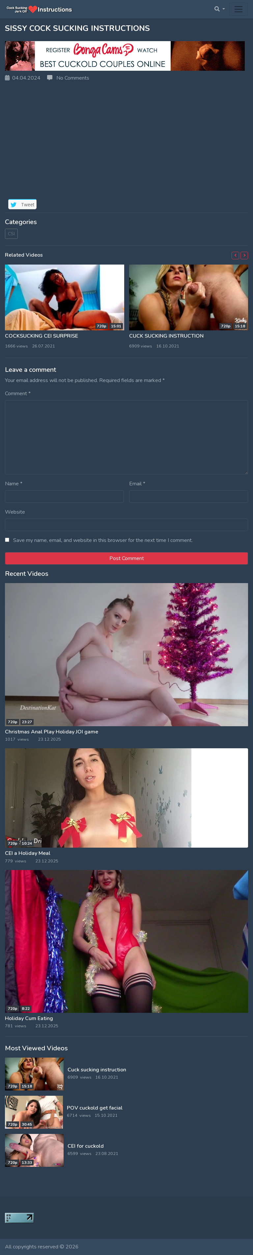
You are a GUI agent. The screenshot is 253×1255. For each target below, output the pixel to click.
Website (15, 512)
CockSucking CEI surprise (41, 336)
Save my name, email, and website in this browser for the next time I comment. (103, 540)
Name (13, 483)
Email (137, 483)
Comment (18, 393)
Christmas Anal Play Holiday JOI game (51, 731)
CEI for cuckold (86, 1146)
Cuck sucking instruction (166, 336)
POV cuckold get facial (95, 1108)
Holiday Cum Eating (29, 1018)
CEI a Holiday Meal (27, 853)
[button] (235, 255)
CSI (11, 234)
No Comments (68, 78)
